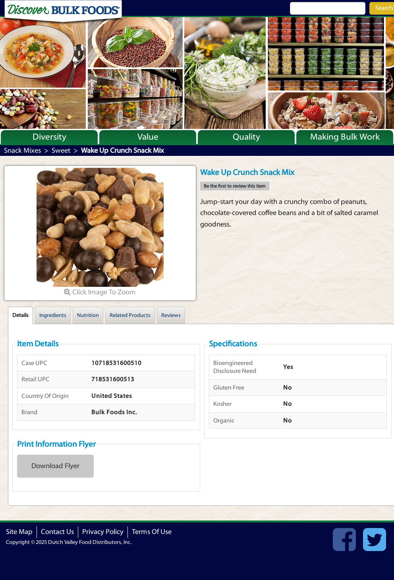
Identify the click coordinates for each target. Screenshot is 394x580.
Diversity (49, 137)
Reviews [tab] (171, 315)
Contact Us (57, 532)
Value (147, 137)
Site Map (19, 532)
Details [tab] (20, 315)
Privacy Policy (103, 532)
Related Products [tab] (130, 315)
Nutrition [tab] (88, 315)
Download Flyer (55, 466)
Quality (246, 137)
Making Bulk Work (345, 137)
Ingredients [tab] (52, 315)
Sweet (61, 150)
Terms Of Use (152, 532)
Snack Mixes (22, 150)
